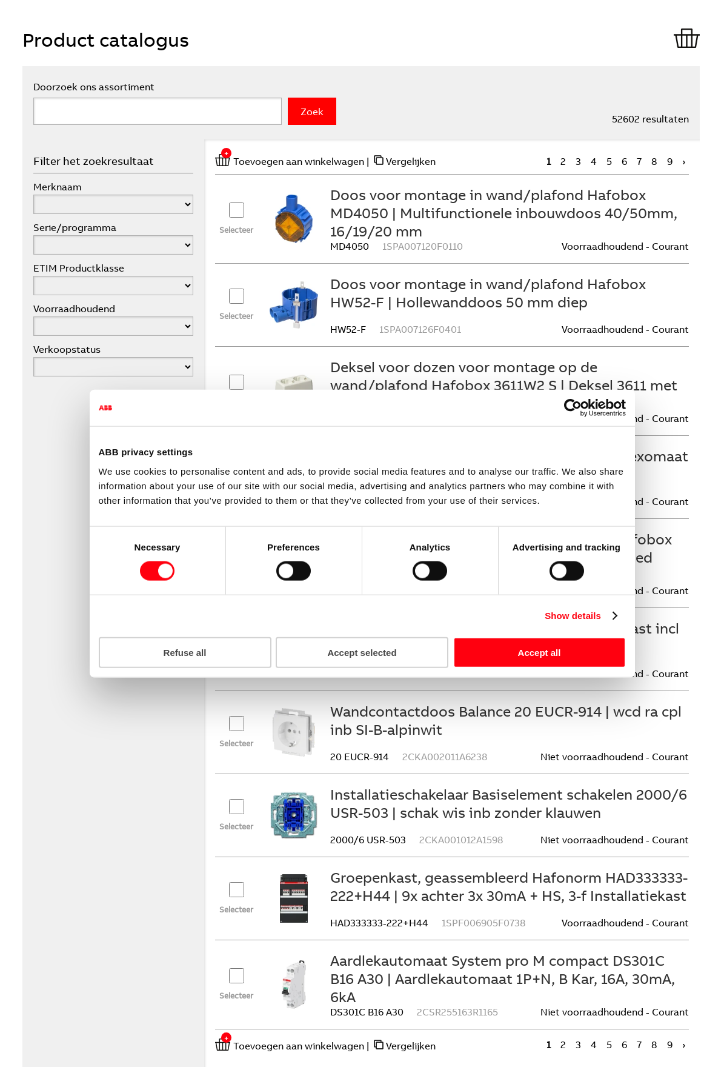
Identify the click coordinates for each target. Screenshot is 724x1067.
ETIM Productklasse (78, 268)
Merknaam (57, 187)
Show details (573, 615)
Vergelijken (411, 161)
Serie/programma (74, 227)
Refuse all (185, 652)
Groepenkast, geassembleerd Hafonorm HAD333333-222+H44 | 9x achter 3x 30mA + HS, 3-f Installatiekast (509, 886)
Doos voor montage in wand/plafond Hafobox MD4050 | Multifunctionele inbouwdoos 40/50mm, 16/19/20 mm (503, 213)
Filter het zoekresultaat (93, 161)
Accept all (539, 652)
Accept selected (361, 652)
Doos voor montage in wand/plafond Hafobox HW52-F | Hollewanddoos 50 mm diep (488, 293)
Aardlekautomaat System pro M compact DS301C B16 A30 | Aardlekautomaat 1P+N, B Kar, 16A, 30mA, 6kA (502, 978)
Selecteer (236, 230)
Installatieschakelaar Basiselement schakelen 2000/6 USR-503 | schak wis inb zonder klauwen (508, 803)
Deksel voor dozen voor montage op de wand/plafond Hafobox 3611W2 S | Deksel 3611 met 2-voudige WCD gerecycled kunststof (503, 385)
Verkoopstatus (67, 349)
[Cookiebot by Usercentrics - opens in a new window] (573, 408)
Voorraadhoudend (74, 309)
